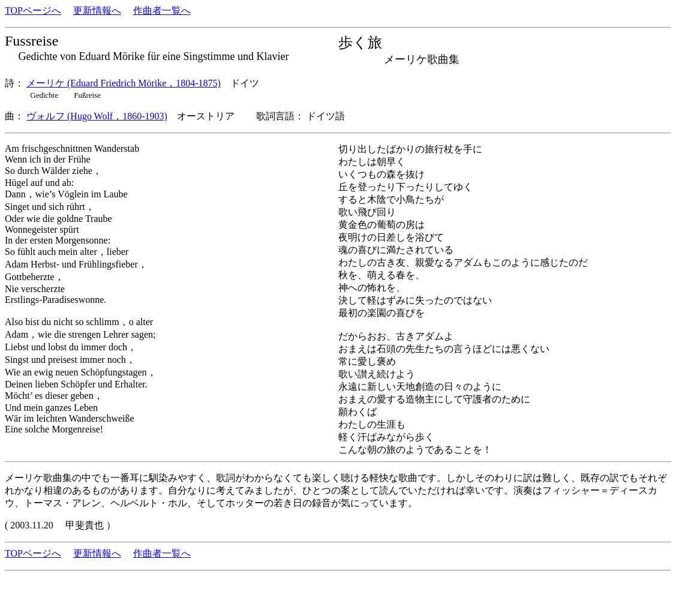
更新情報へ (97, 10)
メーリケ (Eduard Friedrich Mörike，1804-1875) (123, 83)
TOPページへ (33, 10)
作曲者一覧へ (162, 10)
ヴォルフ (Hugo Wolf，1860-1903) (96, 116)
